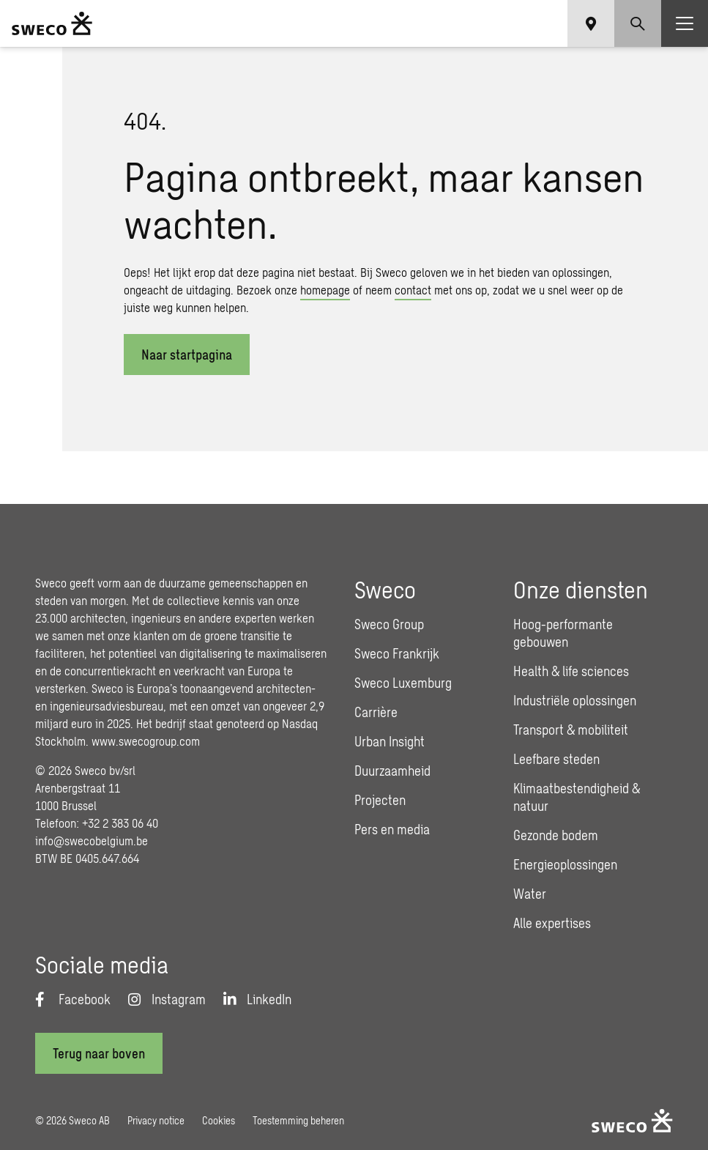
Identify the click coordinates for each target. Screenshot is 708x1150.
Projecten (380, 800)
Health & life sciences (571, 671)
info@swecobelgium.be (91, 840)
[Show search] (637, 23)
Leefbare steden (556, 759)
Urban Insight (389, 741)
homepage (325, 290)
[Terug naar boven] (99, 1053)
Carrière (376, 712)
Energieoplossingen (565, 864)
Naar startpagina (186, 354)
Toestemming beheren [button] (298, 1120)
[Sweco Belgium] (52, 23)
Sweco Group (389, 624)
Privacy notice (156, 1120)
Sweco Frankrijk (396, 653)
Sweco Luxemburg (403, 683)
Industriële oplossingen (574, 700)
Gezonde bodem (555, 835)
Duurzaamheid (392, 771)
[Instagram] (167, 999)
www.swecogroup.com (146, 741)
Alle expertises (552, 923)
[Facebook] (73, 999)
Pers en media (392, 829)
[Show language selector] (590, 23)
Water (529, 894)
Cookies (218, 1120)
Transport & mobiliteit (570, 729)
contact (413, 290)
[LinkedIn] (257, 999)
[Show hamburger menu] (684, 23)
